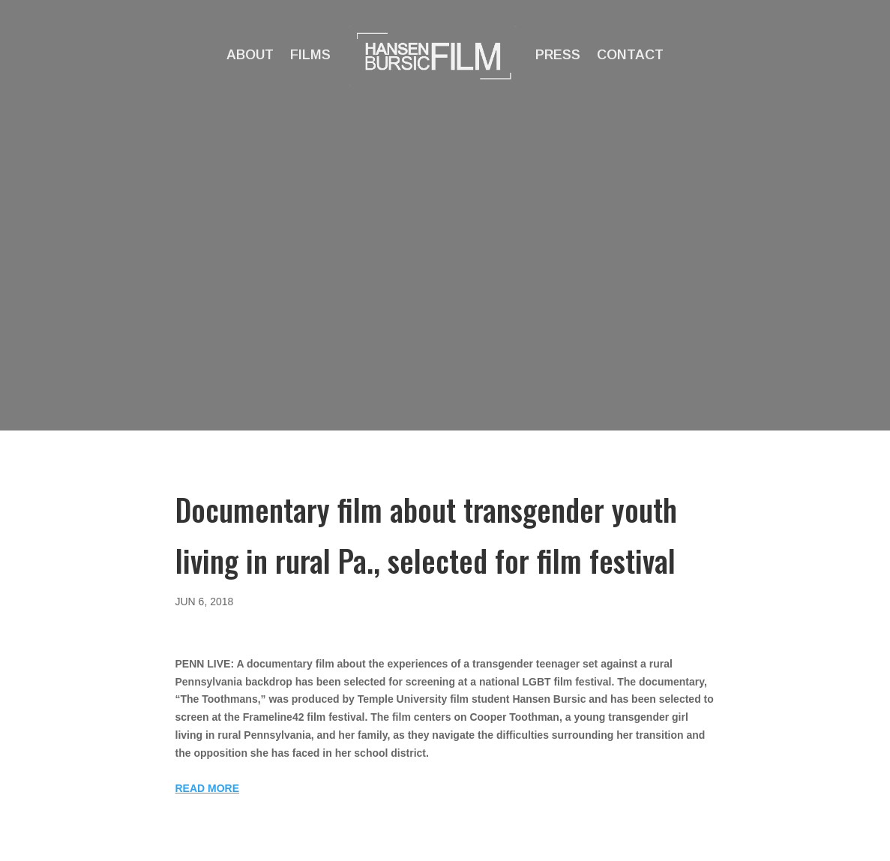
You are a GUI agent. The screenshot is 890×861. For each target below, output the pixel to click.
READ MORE (207, 788)
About (250, 54)
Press (557, 54)
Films (310, 54)
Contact (630, 54)
